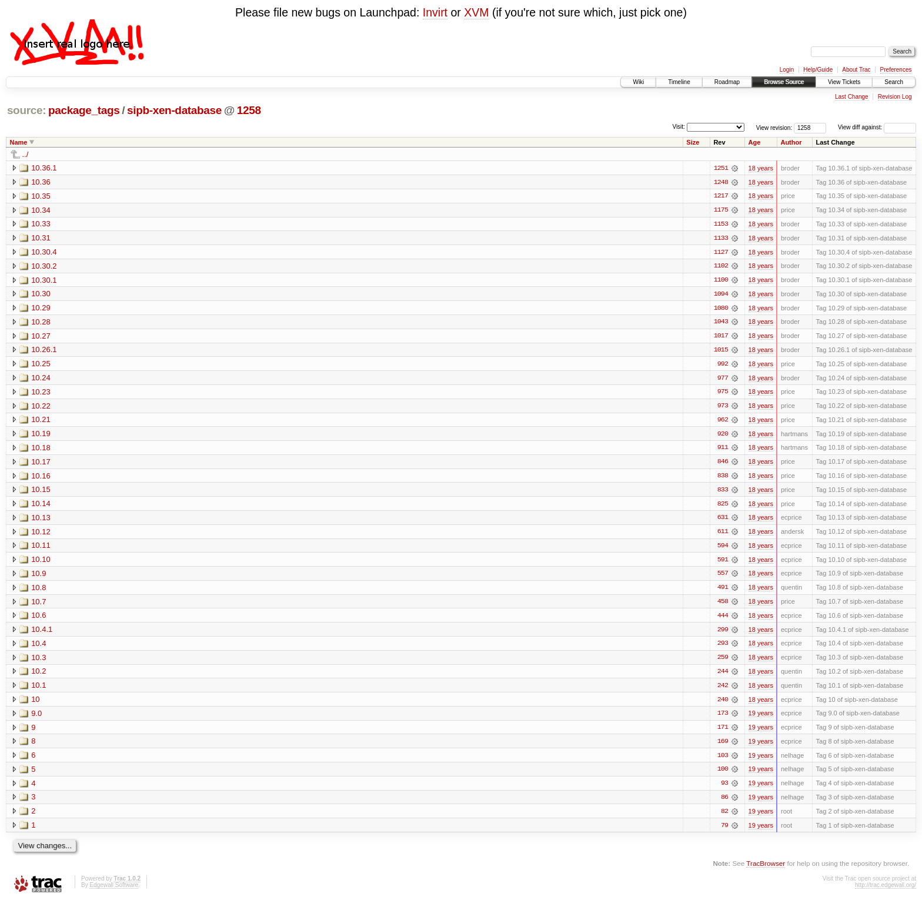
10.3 (38, 661)
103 (722, 760)
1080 (721, 309)
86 (724, 803)
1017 (721, 337)
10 (35, 704)
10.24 (41, 379)
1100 (721, 281)
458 (722, 605)
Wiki (638, 82)
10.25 (41, 365)
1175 (721, 210)
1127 (721, 252)
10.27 (41, 337)
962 (722, 422)
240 (722, 704)
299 (722, 633)
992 (722, 365)
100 (722, 774)
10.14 (41, 506)
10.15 (41, 492)
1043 (721, 323)
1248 (721, 182)
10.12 (41, 534)
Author (790, 142)
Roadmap (727, 82)
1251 (721, 168)
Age (755, 142)
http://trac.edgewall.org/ (885, 891)
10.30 (41, 294)
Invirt (435, 12)
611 (722, 535)
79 (724, 831)
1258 (249, 110)
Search (893, 82)
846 (722, 464)
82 (724, 817)
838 (722, 478)
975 (722, 394)
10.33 (41, 224)
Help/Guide (818, 69)
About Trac (856, 69)
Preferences (896, 69)
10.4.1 (41, 633)
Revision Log (895, 96)
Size (692, 142)
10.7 (38, 605)
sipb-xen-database (174, 110)
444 (722, 619)
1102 (721, 267)
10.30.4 (43, 252)
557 (722, 577)
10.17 (41, 464)
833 (722, 492)
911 (722, 450)
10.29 (41, 308)
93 (724, 789)
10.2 (38, 675)
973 (722, 408)
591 (722, 563)
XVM (476, 12)
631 (722, 521)
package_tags (84, 110)
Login (787, 69)
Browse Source (784, 82)
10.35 (41, 196)
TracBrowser (765, 869)
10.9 (38, 577)
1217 (721, 196)
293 (722, 647)
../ (25, 154)
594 (722, 549)
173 (722, 718)
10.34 (41, 210)
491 (722, 591)
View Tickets (844, 82)
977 (722, 379)
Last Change (851, 96)
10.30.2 (43, 266)
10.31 (41, 238)
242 (722, 690)
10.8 (38, 591)
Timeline (679, 82)
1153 (721, 224)
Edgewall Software (113, 891)
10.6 (38, 619)
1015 (721, 351)
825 (722, 506)
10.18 (41, 450)
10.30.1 (43, 280)
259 (722, 662)
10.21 (41, 421)
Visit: (678, 126)
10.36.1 (43, 167)
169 (722, 746)
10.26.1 (43, 351)
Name (19, 142)
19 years (761, 718)
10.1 (38, 689)
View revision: (774, 127)
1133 (721, 238)
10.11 (41, 548)
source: (26, 110)
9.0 (36, 718)
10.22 (41, 407)
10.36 (41, 182)
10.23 (41, 393)
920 (722, 436)
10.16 (41, 478)
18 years (761, 168)
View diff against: (877, 127)
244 (722, 676)
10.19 (41, 435)
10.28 (41, 323)
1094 (721, 295)
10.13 (41, 520)
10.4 (38, 647)
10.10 (41, 562)
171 (722, 732)
